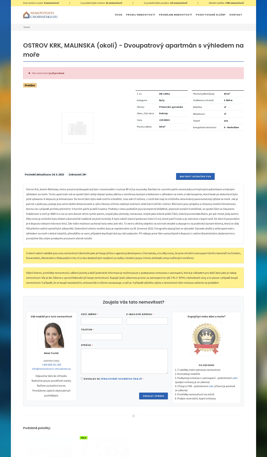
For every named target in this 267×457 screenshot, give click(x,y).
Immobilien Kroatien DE (111, 451)
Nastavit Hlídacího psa (195, 176)
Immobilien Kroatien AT (138, 451)
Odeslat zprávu (153, 396)
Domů (27, 27)
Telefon (87, 329)
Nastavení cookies (78, 451)
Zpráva (87, 345)
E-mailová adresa (140, 314)
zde (235, 378)
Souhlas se (114, 378)
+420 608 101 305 (51, 364)
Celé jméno (89, 314)
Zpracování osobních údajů (121, 378)
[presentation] (107, 391)
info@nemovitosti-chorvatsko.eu (51, 368)
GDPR (63, 451)
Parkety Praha (160, 451)
